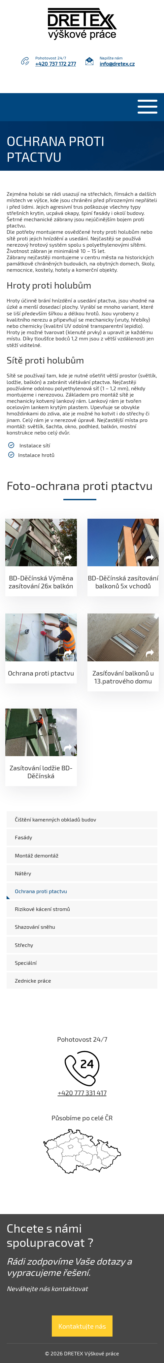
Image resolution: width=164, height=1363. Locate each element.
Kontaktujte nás (82, 1326)
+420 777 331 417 (82, 1093)
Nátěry (23, 873)
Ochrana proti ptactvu (41, 891)
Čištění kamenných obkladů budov (55, 819)
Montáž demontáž (36, 855)
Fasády (23, 837)
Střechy (24, 945)
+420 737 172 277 (55, 63)
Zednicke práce (33, 980)
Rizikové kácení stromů (42, 909)
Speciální (26, 963)
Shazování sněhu (35, 927)
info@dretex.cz (117, 63)
